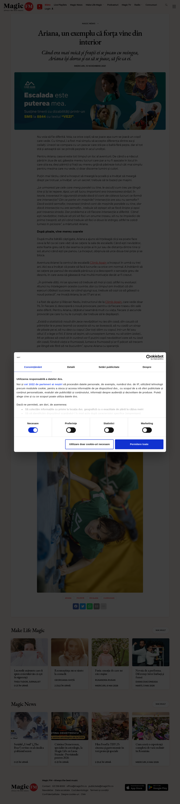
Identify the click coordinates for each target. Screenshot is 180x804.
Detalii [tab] (71, 367)
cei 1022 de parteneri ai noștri (43, 384)
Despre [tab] (147, 367)
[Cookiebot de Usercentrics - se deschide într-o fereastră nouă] (148, 357)
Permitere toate (139, 444)
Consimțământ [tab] (33, 367)
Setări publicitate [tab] (109, 367)
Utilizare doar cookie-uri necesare (89, 444)
